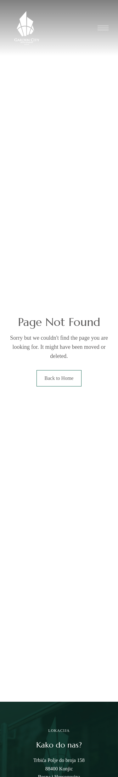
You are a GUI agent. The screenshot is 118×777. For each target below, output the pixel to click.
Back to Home (58, 378)
